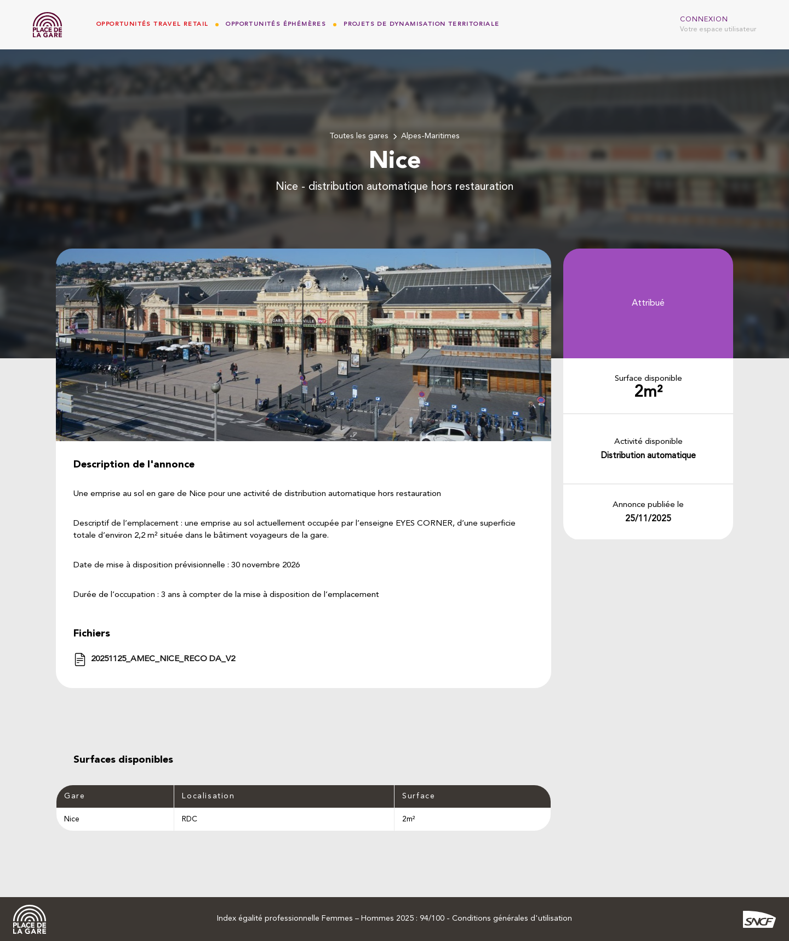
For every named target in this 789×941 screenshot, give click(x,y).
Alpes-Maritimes (430, 136)
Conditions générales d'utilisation (512, 919)
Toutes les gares (358, 136)
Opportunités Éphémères (276, 24)
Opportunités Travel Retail (152, 24)
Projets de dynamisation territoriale (421, 24)
